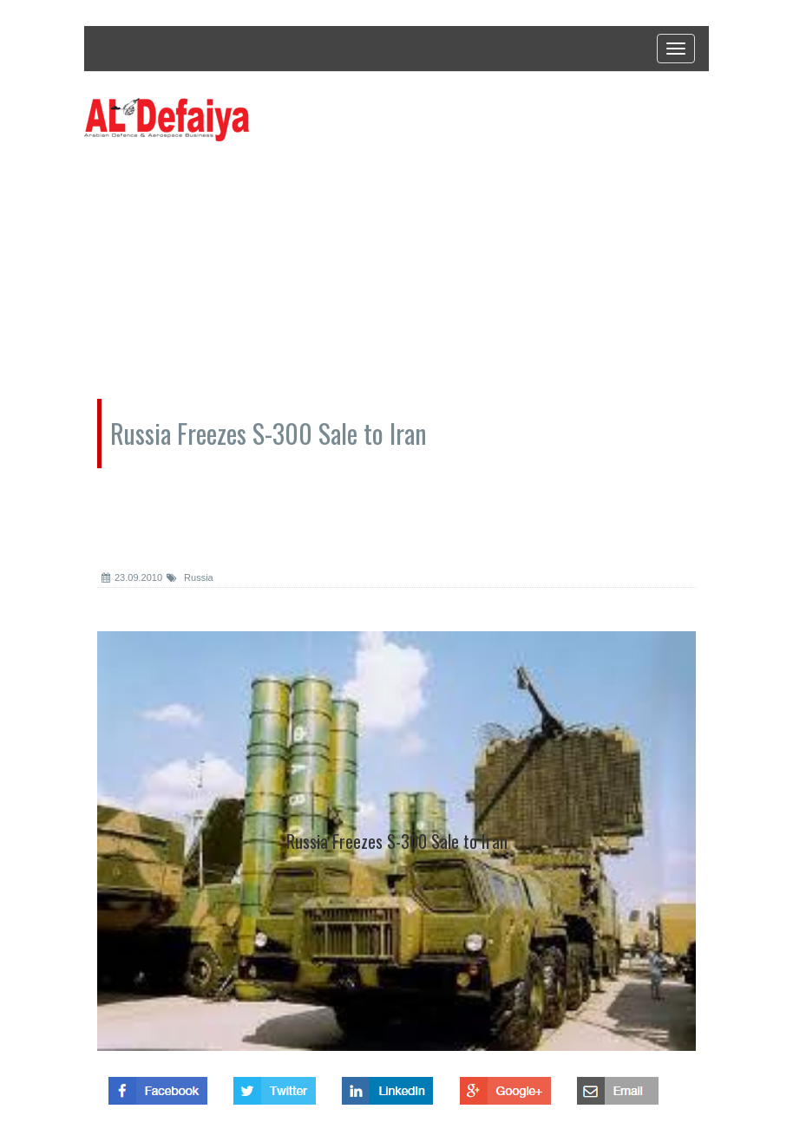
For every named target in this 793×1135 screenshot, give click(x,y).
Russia (190, 577)
